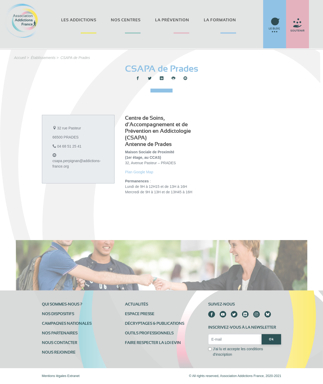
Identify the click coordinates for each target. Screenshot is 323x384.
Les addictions (78, 20)
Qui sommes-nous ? (62, 304)
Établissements (43, 58)
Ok (271, 339)
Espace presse (139, 314)
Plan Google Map (139, 172)
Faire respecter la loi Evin (153, 342)
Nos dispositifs (58, 314)
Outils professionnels (149, 333)
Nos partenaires (60, 333)
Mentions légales (54, 376)
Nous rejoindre (58, 352)
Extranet (73, 376)
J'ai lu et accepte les (238, 351)
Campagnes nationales (67, 323)
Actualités (136, 304)
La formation (220, 20)
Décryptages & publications (154, 323)
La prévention (172, 20)
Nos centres (126, 20)
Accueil (20, 58)
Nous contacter (59, 342)
